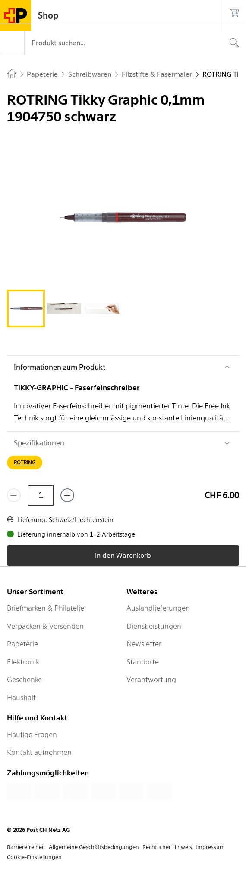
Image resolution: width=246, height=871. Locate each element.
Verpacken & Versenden (45, 626)
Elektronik (23, 662)
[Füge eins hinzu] (67, 495)
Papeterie (22, 643)
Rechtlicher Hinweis (167, 847)
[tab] (26, 308)
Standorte (142, 662)
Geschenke (24, 679)
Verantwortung (151, 679)
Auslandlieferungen (158, 608)
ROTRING (24, 462)
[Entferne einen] (14, 495)
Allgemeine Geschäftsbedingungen (94, 847)
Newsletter (143, 643)
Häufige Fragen (32, 734)
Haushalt (21, 697)
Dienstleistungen (153, 626)
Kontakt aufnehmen (39, 752)
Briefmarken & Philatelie (45, 608)
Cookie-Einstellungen (34, 857)
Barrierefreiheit (26, 847)
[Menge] (41, 495)
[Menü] (12, 43)
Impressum (210, 847)
